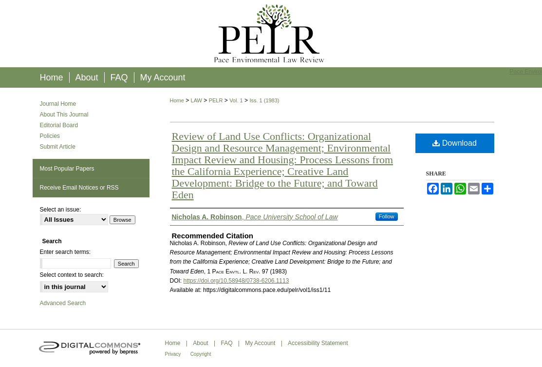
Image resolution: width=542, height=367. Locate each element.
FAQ (226, 343)
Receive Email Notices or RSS (79, 187)
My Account (260, 343)
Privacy (173, 354)
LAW (196, 100)
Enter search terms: (65, 252)
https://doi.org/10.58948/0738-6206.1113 (236, 280)
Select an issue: (60, 209)
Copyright (200, 354)
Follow (386, 216)
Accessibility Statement (318, 343)
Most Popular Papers (67, 168)
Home (177, 100)
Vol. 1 (236, 100)
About (200, 343)
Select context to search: (72, 274)
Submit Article (57, 146)
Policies (50, 136)
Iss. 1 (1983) (264, 100)
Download (454, 143)
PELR (216, 100)
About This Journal (64, 114)
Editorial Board (59, 125)
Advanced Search (63, 303)
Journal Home (58, 103)
